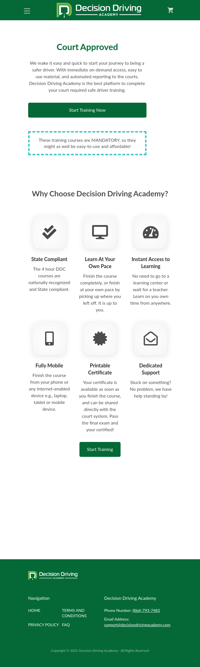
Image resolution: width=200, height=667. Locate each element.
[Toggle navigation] (27, 10)
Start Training (100, 449)
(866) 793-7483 (146, 610)
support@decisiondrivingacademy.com (137, 624)
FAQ (66, 624)
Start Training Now (87, 110)
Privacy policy (43, 624)
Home (34, 610)
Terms (74, 613)
